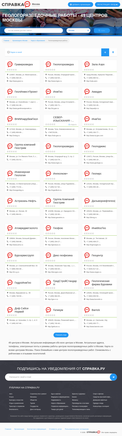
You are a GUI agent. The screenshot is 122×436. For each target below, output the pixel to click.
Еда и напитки (56, 395)
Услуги (11, 398)
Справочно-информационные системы (64, 408)
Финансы (75, 401)
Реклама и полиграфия (79, 408)
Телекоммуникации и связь (81, 411)
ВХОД (114, 4)
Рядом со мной (16, 54)
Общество (33, 401)
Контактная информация (36, 430)
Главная (8, 430)
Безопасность (13, 411)
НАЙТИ (103, 31)
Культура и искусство (16, 401)
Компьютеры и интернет (101, 408)
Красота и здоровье (78, 395)
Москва (36, 4)
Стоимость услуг (55, 430)
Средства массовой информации (104, 398)
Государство (34, 408)
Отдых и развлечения (16, 404)
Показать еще (61, 336)
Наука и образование (58, 404)
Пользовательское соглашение (77, 430)
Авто (10, 395)
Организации (19, 430)
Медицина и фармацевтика (60, 398)
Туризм (32, 404)
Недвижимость (56, 401)
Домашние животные (100, 401)
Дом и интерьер (35, 411)
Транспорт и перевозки (16, 408)
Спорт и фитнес (98, 395)
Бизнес (74, 398)
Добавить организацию (80, 4)
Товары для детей (57, 411)
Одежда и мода (98, 404)
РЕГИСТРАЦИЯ (103, 4)
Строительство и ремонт (38, 395)
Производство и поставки (80, 404)
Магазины (33, 398)
